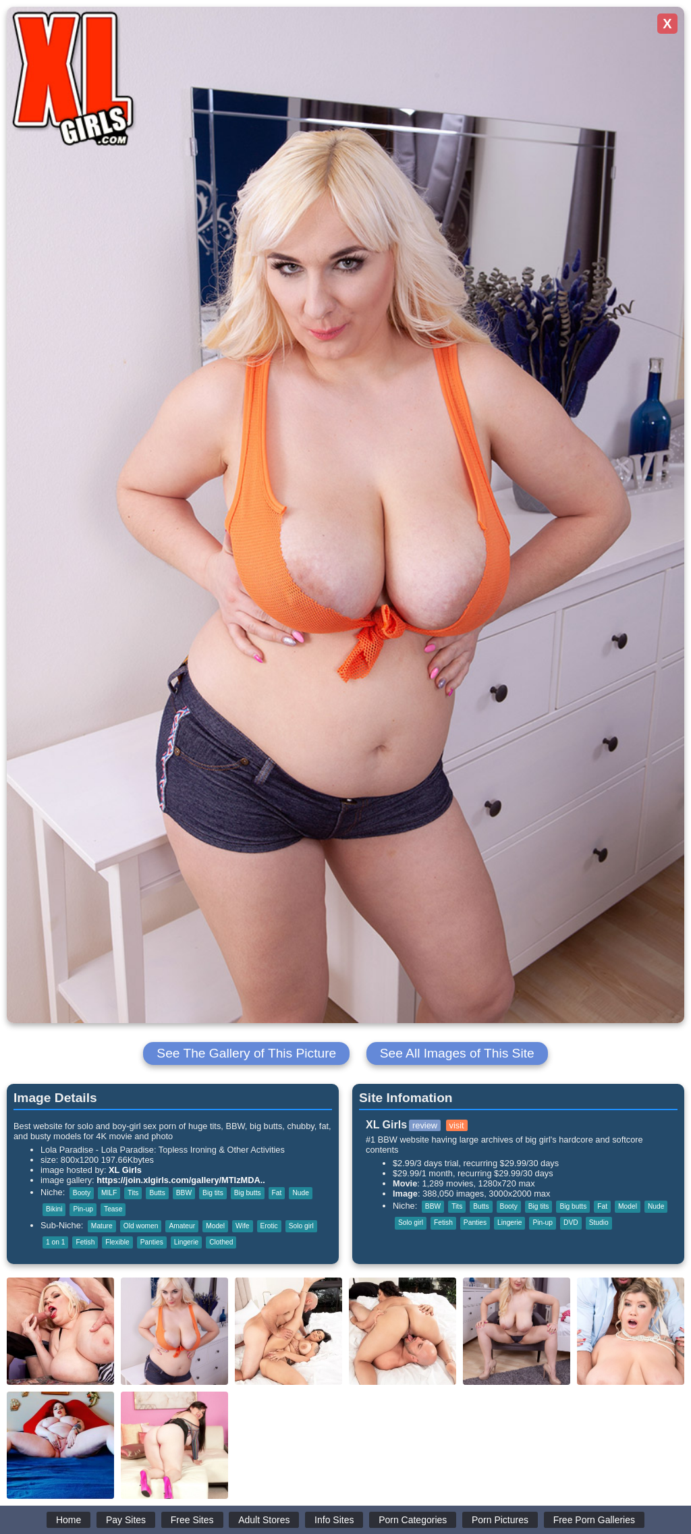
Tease (113, 1209)
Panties (151, 1242)
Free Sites (192, 1519)
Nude (300, 1193)
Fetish (85, 1242)
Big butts (247, 1193)
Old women (141, 1226)
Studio (599, 1222)
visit (456, 1125)
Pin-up (83, 1209)
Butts (157, 1193)
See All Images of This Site (457, 1053)
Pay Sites (126, 1519)
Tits (133, 1193)
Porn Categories (413, 1519)
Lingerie (186, 1242)
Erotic (269, 1226)
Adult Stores (263, 1519)
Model (215, 1226)
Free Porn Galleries (594, 1519)
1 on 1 (55, 1242)
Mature (102, 1226)
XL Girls (125, 1170)
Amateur (182, 1226)
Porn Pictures (500, 1519)
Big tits (212, 1193)
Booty (81, 1193)
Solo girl (301, 1226)
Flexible (117, 1242)
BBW (184, 1193)
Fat (277, 1193)
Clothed (221, 1242)
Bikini (54, 1209)
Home (68, 1519)
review (424, 1125)
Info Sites (334, 1519)
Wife (242, 1226)
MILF (109, 1193)
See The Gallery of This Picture (246, 1053)
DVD (570, 1222)
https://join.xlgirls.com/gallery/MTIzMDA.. (180, 1180)
